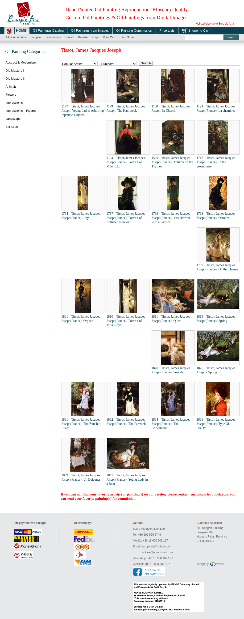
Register (83, 37)
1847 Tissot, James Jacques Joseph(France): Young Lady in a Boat (127, 480)
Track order (126, 37)
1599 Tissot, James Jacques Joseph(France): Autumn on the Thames (172, 162)
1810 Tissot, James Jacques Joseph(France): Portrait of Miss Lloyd (126, 321)
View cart (109, 37)
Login (95, 37)
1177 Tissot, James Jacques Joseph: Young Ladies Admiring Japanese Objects (83, 111)
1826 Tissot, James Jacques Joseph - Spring (216, 370)
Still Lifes (12, 126)
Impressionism (15, 102)
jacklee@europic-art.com (157, 552)
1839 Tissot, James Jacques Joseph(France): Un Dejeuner (81, 477)
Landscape (13, 118)
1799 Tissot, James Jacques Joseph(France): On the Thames (218, 267)
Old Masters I (15, 70)
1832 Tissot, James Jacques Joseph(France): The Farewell (126, 422)
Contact (69, 37)
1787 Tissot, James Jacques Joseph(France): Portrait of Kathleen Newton (126, 218)
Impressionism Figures (21, 110)
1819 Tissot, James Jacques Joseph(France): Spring (216, 319)
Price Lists (167, 30)
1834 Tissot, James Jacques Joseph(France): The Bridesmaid (171, 424)
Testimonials (53, 37)
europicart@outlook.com (209, 494)
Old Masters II (15, 78)
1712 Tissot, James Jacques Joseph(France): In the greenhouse (216, 162)
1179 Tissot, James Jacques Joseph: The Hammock (126, 108)
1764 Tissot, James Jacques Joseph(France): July (81, 216)
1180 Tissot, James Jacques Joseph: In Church (171, 108)
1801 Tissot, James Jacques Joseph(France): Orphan (81, 319)
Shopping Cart (199, 30)
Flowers (11, 94)
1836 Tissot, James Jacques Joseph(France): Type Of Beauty (216, 424)
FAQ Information (16, 37)
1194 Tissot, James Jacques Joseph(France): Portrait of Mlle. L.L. (126, 162)
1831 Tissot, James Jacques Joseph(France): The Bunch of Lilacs (82, 424)
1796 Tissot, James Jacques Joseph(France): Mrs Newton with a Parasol (171, 218)
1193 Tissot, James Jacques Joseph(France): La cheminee (216, 108)
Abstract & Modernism (21, 62)
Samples (35, 37)
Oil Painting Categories (25, 51)
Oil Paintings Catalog (48, 30)
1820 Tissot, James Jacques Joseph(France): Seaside (171, 370)
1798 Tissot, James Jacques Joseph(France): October (216, 216)
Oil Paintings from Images (90, 30)
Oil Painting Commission (134, 30)
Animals (11, 86)
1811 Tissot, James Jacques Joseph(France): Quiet (171, 319)
